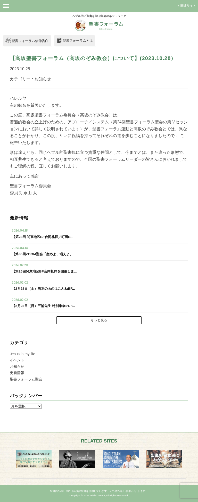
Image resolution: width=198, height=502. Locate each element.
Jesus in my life (22, 354)
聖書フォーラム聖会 (26, 379)
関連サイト (186, 5)
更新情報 (17, 373)
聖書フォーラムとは (74, 41)
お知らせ (43, 79)
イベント (17, 360)
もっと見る (99, 320)
